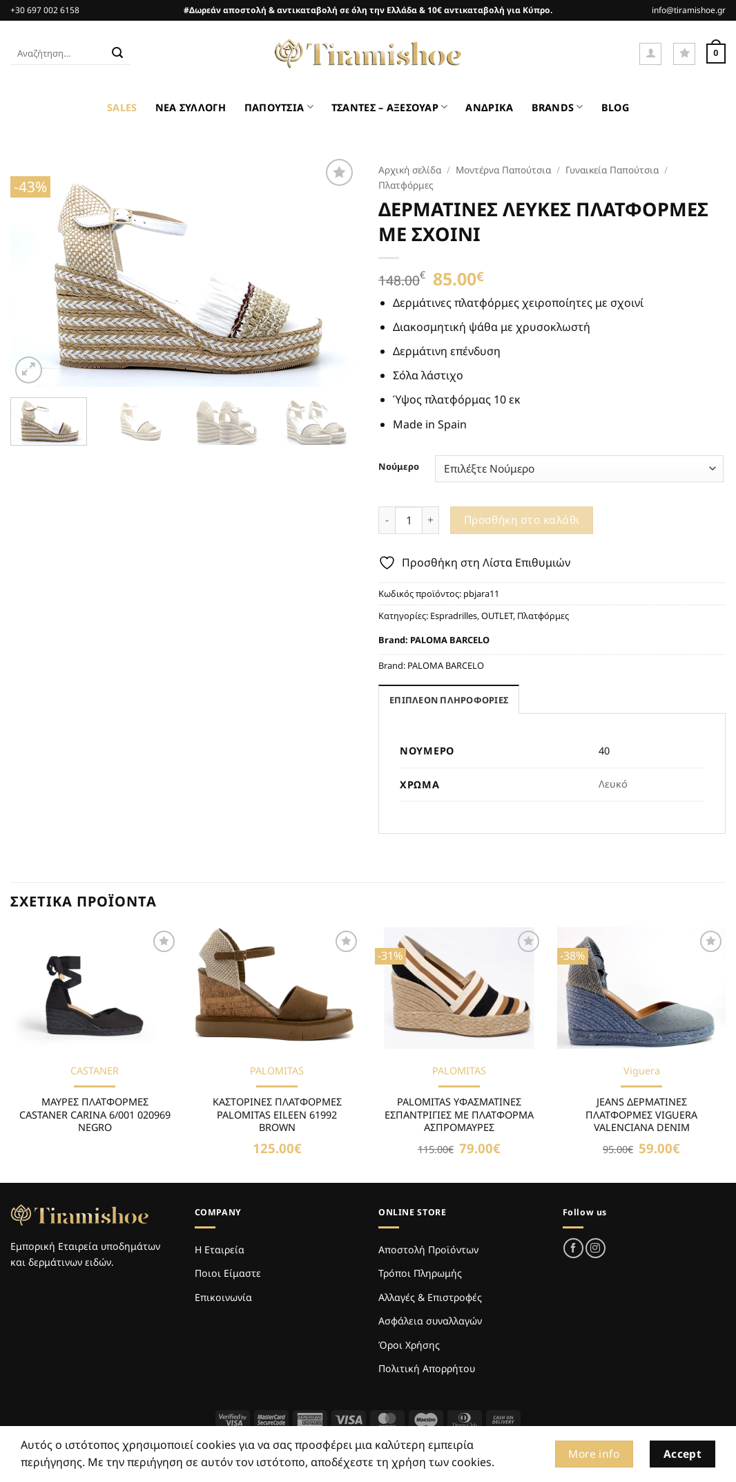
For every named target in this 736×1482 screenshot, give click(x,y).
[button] (650, 54)
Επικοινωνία (223, 1297)
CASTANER (94, 1071)
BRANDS (557, 106)
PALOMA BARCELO (450, 640)
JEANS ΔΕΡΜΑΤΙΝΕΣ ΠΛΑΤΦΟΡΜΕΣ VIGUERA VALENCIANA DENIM (641, 1115)
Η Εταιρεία (219, 1249)
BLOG (615, 107)
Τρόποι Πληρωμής (420, 1273)
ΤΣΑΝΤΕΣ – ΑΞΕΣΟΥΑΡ (389, 106)
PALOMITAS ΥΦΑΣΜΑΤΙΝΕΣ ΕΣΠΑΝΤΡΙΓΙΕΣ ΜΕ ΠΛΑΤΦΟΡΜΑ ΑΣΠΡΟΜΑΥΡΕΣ (459, 1115)
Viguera (641, 1071)
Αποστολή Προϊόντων (428, 1249)
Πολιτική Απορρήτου (426, 1368)
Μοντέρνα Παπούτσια (503, 169)
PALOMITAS (277, 1071)
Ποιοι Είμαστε (228, 1273)
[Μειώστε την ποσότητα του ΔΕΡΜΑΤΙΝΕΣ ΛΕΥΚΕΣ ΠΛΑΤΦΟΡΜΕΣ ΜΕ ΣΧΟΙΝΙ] (386, 520)
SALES (122, 107)
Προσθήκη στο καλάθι (522, 519)
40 (604, 750)
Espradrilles (453, 615)
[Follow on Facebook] (573, 1248)
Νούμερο (398, 467)
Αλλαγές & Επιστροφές (430, 1297)
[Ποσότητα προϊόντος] (409, 520)
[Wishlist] (684, 54)
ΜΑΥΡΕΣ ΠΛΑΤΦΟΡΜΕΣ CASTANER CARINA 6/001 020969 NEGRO (95, 1115)
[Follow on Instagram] (595, 1248)
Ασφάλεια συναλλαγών (430, 1320)
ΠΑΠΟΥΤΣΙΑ (278, 106)
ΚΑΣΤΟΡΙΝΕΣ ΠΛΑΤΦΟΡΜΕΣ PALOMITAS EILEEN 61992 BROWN (277, 1115)
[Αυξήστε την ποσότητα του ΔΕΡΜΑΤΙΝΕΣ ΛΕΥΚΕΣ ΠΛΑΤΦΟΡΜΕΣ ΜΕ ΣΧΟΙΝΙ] (431, 520)
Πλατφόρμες (406, 184)
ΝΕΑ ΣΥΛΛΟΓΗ (190, 107)
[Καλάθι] (716, 54)
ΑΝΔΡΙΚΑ (489, 107)
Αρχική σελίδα (409, 169)
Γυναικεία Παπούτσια (612, 169)
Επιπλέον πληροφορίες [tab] (448, 700)
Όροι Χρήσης (409, 1344)
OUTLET (497, 615)
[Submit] (117, 54)
